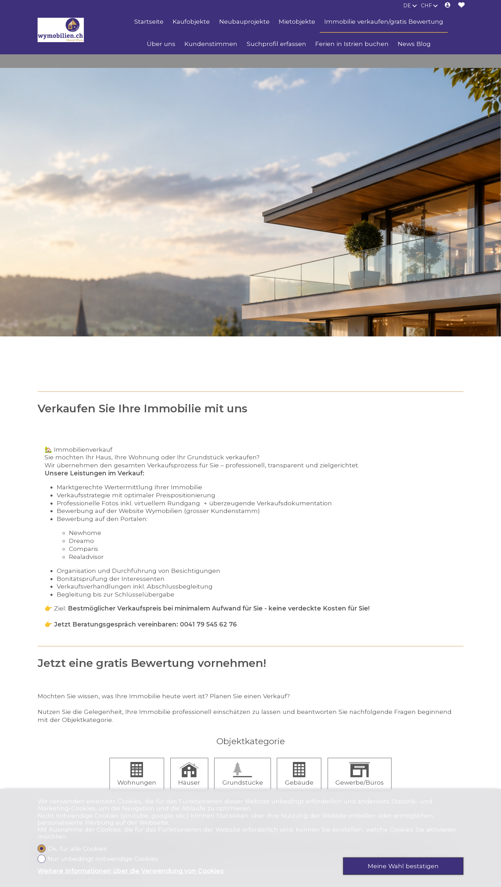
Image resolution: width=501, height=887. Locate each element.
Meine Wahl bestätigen (403, 866)
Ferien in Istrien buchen (352, 43)
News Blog (414, 43)
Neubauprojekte (244, 21)
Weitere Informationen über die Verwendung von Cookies (131, 870)
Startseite (149, 21)
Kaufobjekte (191, 21)
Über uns (161, 43)
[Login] (447, 5)
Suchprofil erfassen (276, 43)
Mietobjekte (297, 21)
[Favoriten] (461, 5)
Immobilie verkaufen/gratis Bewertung (383, 21)
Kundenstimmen (210, 43)
